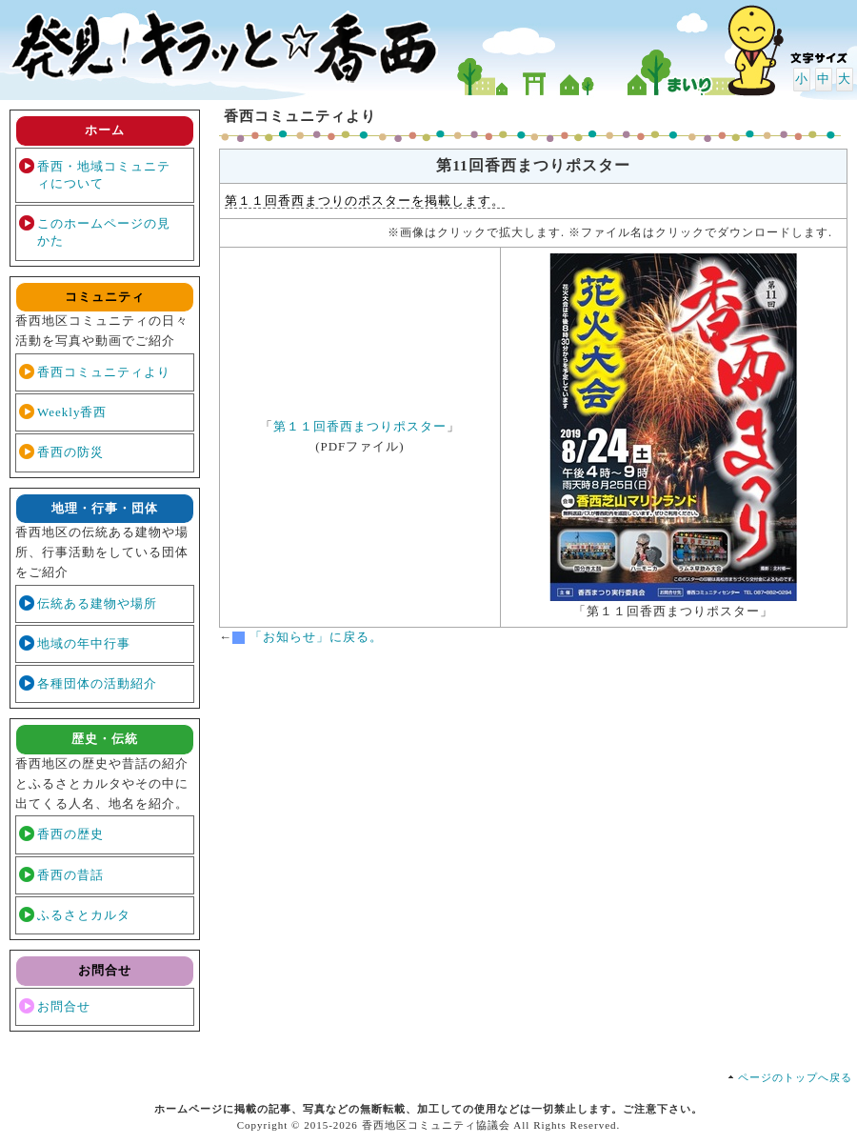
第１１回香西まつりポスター (360, 426)
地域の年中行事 (83, 643)
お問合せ (63, 1006)
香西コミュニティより (103, 372)
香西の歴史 (70, 834)
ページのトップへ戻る (795, 1077)
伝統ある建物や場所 (97, 603)
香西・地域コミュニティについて (103, 175)
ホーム (105, 130)
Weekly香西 (72, 412)
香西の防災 (70, 452)
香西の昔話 (70, 875)
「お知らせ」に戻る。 (316, 637)
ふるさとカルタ (83, 915)
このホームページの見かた (103, 232)
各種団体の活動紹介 (97, 683)
